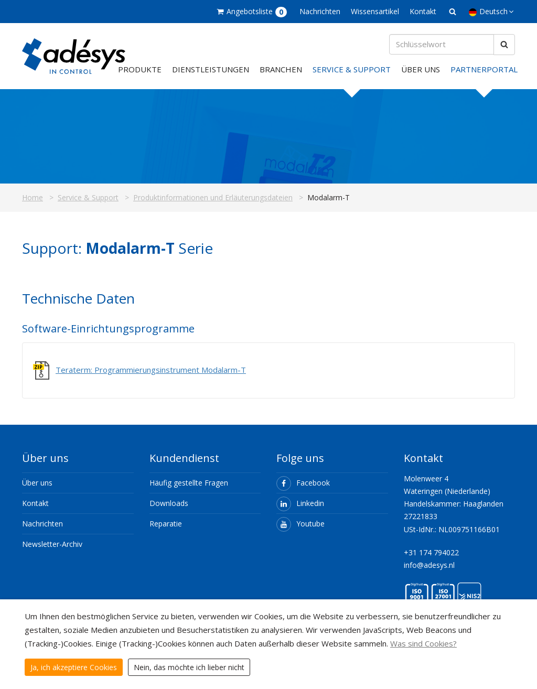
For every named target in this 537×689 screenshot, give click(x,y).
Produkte (140, 70)
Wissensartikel (375, 11)
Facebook (303, 484)
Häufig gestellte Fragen (188, 484)
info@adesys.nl (429, 566)
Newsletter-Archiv (52, 545)
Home (32, 198)
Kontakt (423, 11)
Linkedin (300, 504)
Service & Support (352, 70)
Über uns (420, 70)
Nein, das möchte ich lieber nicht (189, 667)
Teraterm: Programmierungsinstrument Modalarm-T (151, 370)
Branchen (281, 70)
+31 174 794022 (431, 553)
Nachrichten (319, 11)
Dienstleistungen (210, 70)
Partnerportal (484, 70)
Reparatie (165, 525)
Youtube (300, 525)
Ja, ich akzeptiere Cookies (73, 667)
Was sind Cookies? (423, 643)
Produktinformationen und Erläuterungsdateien (213, 198)
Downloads (168, 504)
